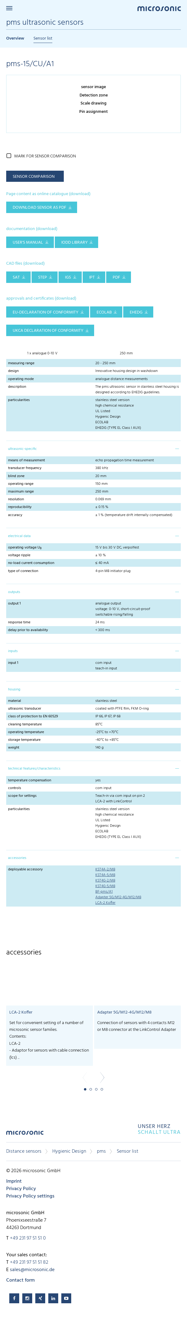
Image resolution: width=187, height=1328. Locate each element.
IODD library (74, 242)
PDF (116, 277)
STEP (42, 277)
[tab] (93, 448)
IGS (68, 277)
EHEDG (136, 312)
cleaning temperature (25, 724)
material (14, 701)
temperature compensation (29, 780)
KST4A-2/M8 (105, 869)
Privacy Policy (21, 1189)
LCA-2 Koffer (105, 903)
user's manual (28, 242)
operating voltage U (24, 547)
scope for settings (22, 796)
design (13, 371)
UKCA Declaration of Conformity (48, 330)
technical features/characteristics (34, 769)
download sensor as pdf (39, 207)
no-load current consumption (31, 563)
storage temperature (24, 740)
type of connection (23, 571)
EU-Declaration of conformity (45, 312)
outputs (14, 592)
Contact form (20, 1280)
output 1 (14, 603)
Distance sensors (23, 1151)
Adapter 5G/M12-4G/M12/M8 (118, 897)
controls (14, 788)
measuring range (21, 363)
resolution (16, 499)
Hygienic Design (69, 1151)
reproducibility (20, 507)
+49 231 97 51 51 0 (28, 1238)
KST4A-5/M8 (105, 875)
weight (13, 748)
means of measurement (26, 460)
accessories (17, 858)
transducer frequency (24, 468)
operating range (20, 484)
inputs (13, 651)
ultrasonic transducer (24, 709)
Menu (9, 8)
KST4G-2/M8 (105, 881)
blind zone (16, 476)
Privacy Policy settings (30, 1196)
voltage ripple (19, 555)
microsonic (24, 1135)
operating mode (21, 379)
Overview (15, 38)
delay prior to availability (28, 630)
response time (19, 622)
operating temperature (26, 732)
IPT (92, 277)
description (17, 387)
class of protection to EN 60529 (33, 716)
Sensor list (42, 38)
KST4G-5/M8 (105, 886)
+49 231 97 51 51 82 (29, 1262)
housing (14, 689)
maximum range (21, 492)
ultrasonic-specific (22, 449)
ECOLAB (104, 312)
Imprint (14, 1181)
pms (101, 1151)
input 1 (13, 663)
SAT (16, 277)
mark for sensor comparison (45, 156)
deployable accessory (25, 869)
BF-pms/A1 (104, 892)
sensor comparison (33, 176)
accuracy (15, 515)
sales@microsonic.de (32, 1270)
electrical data (19, 536)
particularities (19, 400)
